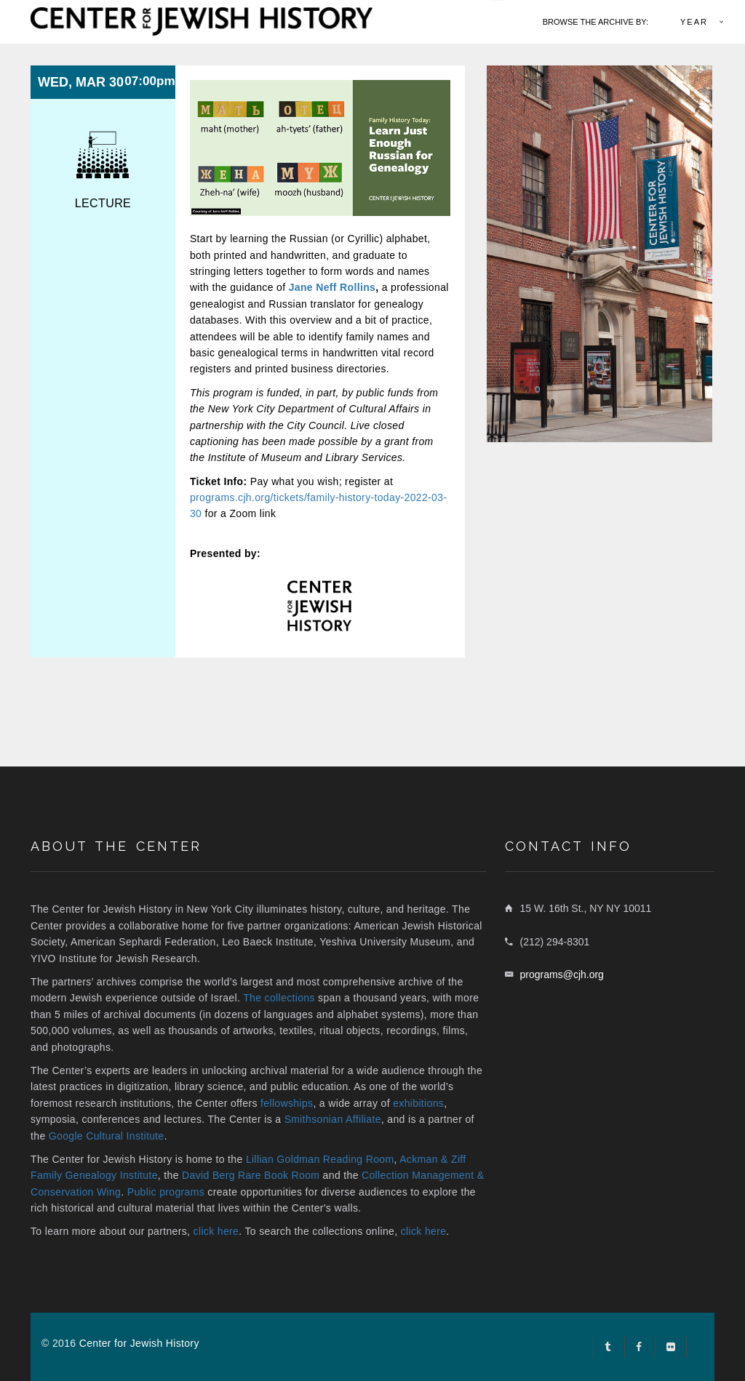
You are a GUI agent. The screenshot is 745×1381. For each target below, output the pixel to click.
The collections (279, 998)
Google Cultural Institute (106, 1136)
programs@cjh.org (562, 974)
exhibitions (418, 1103)
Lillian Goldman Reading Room (320, 1159)
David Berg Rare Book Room (250, 1175)
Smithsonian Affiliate (332, 1119)
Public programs (165, 1192)
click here (216, 1231)
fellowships (286, 1103)
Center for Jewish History (139, 1343)
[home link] (201, 20)
